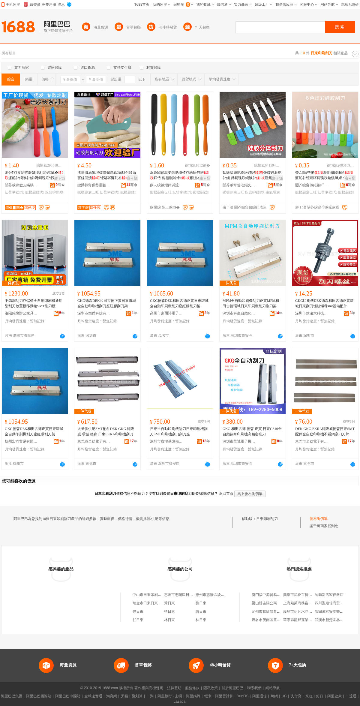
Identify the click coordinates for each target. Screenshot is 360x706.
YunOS (242, 696)
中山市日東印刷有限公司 (152, 595)
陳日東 (201, 611)
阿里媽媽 (193, 696)
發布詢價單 (319, 519)
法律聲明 (174, 688)
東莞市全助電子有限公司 (93, 441)
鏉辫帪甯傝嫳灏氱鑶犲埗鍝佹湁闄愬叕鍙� (93, 185)
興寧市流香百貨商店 (299, 595)
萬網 (274, 696)
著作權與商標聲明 (148, 688)
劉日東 (201, 603)
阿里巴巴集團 (11, 696)
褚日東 (169, 611)
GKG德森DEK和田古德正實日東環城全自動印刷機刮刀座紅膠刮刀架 (106, 303)
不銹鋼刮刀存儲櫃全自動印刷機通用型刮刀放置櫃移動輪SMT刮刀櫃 (33, 303)
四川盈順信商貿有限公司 (334, 603)
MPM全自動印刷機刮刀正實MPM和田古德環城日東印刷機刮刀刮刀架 (251, 303)
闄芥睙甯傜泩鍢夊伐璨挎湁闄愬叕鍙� (239, 185)
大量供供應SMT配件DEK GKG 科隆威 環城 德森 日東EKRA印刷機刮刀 (105, 431)
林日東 (169, 620)
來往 (309, 696)
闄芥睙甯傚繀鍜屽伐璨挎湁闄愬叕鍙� (311, 185)
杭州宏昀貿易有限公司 (21, 441)
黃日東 (169, 603)
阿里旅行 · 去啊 (170, 696)
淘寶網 (111, 696)
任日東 (138, 620)
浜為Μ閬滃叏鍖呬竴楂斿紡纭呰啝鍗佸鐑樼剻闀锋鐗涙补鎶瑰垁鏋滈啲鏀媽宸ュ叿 (179, 175)
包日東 (138, 611)
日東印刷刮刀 (267, 519)
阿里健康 (334, 696)
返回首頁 (226, 493)
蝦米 (208, 696)
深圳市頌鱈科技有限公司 (93, 313)
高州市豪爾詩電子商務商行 (166, 313)
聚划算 (137, 696)
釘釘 (319, 696)
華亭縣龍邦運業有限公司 (303, 620)
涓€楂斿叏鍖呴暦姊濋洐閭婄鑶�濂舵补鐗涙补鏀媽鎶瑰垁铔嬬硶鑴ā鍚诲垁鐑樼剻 (34, 175)
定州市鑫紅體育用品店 (270, 611)
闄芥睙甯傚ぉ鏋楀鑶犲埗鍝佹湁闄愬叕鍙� (21, 185)
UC (284, 696)
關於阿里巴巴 (232, 688)
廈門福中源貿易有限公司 (271, 595)
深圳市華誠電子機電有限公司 (239, 441)
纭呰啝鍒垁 (14, 192)
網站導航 (273, 688)
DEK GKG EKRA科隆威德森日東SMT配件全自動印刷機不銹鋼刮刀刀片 (325, 431)
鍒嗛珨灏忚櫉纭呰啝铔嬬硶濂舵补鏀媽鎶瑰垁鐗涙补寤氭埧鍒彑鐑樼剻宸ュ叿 (252, 175)
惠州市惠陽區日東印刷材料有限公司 (193, 595)
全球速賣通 (93, 696)
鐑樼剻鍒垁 (34, 192)
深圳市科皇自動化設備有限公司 (239, 313)
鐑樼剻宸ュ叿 (88, 192)
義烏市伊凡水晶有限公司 (303, 611)
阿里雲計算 (224, 696)
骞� (60, 185)
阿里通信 (259, 696)
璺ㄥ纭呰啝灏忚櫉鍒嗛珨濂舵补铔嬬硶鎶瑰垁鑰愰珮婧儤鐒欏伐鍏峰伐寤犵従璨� (324, 175)
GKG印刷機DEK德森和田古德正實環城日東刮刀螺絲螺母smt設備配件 (324, 303)
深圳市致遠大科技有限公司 (311, 313)
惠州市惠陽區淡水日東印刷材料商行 (224, 595)
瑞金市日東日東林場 (149, 603)
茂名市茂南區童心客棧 (270, 620)
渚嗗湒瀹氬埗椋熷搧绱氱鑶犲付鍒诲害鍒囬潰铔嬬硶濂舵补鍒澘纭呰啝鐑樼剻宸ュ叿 (106, 175)
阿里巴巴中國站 (67, 696)
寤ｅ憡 (59, 178)
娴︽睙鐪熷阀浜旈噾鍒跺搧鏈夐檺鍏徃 (166, 185)
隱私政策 (210, 688)
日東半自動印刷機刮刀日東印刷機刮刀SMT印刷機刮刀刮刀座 (179, 431)
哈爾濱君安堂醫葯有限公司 (336, 611)
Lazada (179, 701)
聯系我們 (254, 688)
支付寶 (296, 696)
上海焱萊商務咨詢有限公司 (304, 603)
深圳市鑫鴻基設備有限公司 (166, 441)
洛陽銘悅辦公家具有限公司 (21, 313)
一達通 (351, 696)
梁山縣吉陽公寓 (264, 603)
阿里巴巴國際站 (38, 696)
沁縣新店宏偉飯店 (329, 595)
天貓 (124, 696)
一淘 (150, 696)
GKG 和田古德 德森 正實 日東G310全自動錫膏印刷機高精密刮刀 (252, 431)
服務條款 (192, 688)
